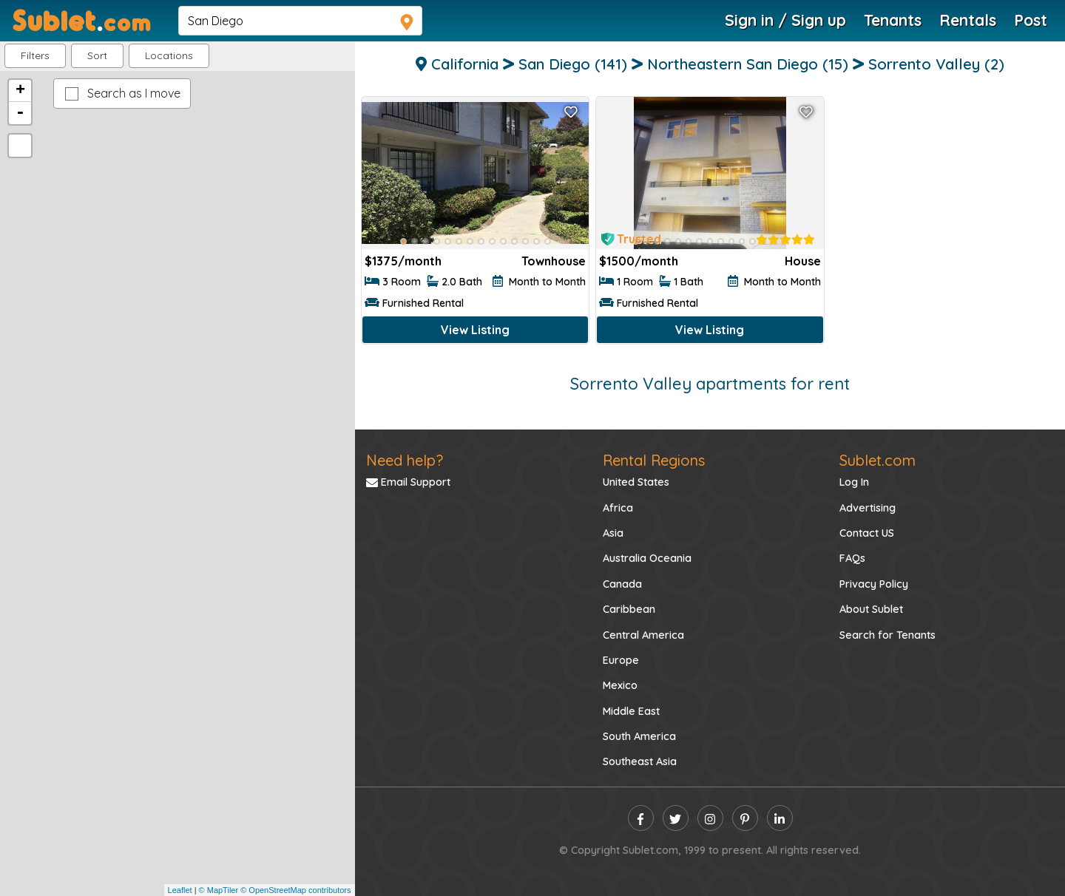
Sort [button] (97, 55)
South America (639, 736)
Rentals (967, 20)
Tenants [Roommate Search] (893, 20)
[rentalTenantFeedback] (785, 240)
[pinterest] (745, 818)
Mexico (620, 685)
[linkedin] (780, 818)
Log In (854, 482)
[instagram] (710, 818)
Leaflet (180, 890)
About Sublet (871, 609)
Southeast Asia (640, 761)
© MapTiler (219, 890)
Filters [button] (35, 55)
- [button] (20, 113)
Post (1030, 20)
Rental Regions (654, 460)
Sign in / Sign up (785, 20)
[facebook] (641, 818)
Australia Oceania (647, 558)
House (803, 261)
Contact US (866, 533)
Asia (613, 533)
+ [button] (20, 91)
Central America (643, 635)
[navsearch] (300, 20)
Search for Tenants (887, 635)
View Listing (475, 329)
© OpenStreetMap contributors (295, 890)
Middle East (631, 711)
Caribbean (629, 609)
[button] (169, 56)
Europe (621, 660)
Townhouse (553, 261)
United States (636, 482)
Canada (622, 584)
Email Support (408, 482)
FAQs (852, 558)
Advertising (867, 508)
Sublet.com (877, 460)
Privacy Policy (873, 584)
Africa (618, 508)
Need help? (404, 460)
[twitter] (676, 818)
